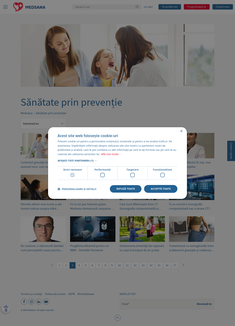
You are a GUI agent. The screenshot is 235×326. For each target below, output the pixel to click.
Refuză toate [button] (125, 188)
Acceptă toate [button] (161, 188)
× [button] (181, 131)
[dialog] (117, 163)
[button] (117, 160)
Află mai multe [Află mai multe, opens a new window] (110, 154)
